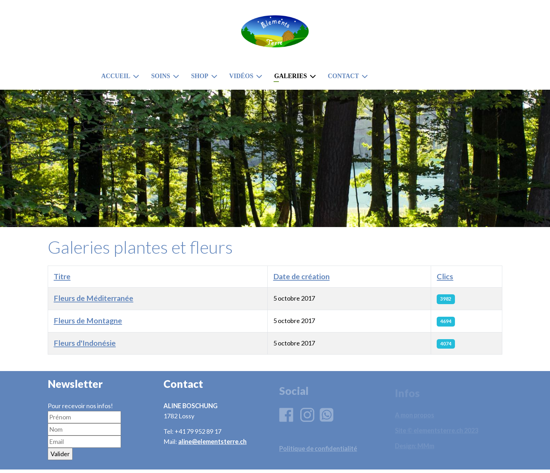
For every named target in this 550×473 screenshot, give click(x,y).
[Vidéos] (260, 76)
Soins (160, 76)
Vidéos (241, 76)
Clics (445, 276)
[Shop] (215, 76)
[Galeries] (314, 76)
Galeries (290, 76)
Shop (199, 76)
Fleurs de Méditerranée (93, 298)
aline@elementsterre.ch (212, 441)
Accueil (115, 76)
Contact (343, 76)
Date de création (301, 276)
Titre (62, 276)
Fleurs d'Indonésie (85, 343)
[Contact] (366, 76)
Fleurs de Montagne (88, 320)
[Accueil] (137, 76)
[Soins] (177, 76)
